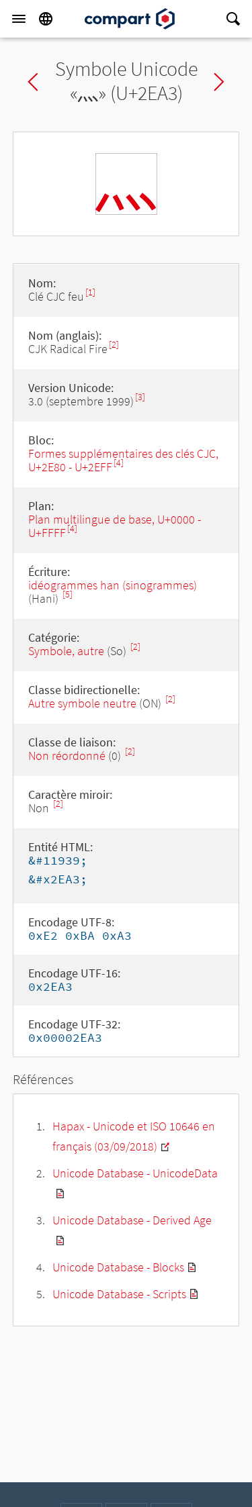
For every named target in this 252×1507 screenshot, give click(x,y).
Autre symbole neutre (82, 703)
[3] (140, 397)
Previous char (33, 82)
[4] (119, 463)
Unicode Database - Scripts (119, 1294)
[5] (67, 594)
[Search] (233, 18)
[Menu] (18, 18)
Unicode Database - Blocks (118, 1267)
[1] (90, 292)
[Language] (45, 18)
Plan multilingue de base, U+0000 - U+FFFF (114, 526)
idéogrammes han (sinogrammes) (112, 585)
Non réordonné (67, 755)
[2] (114, 344)
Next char (219, 82)
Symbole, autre (67, 651)
